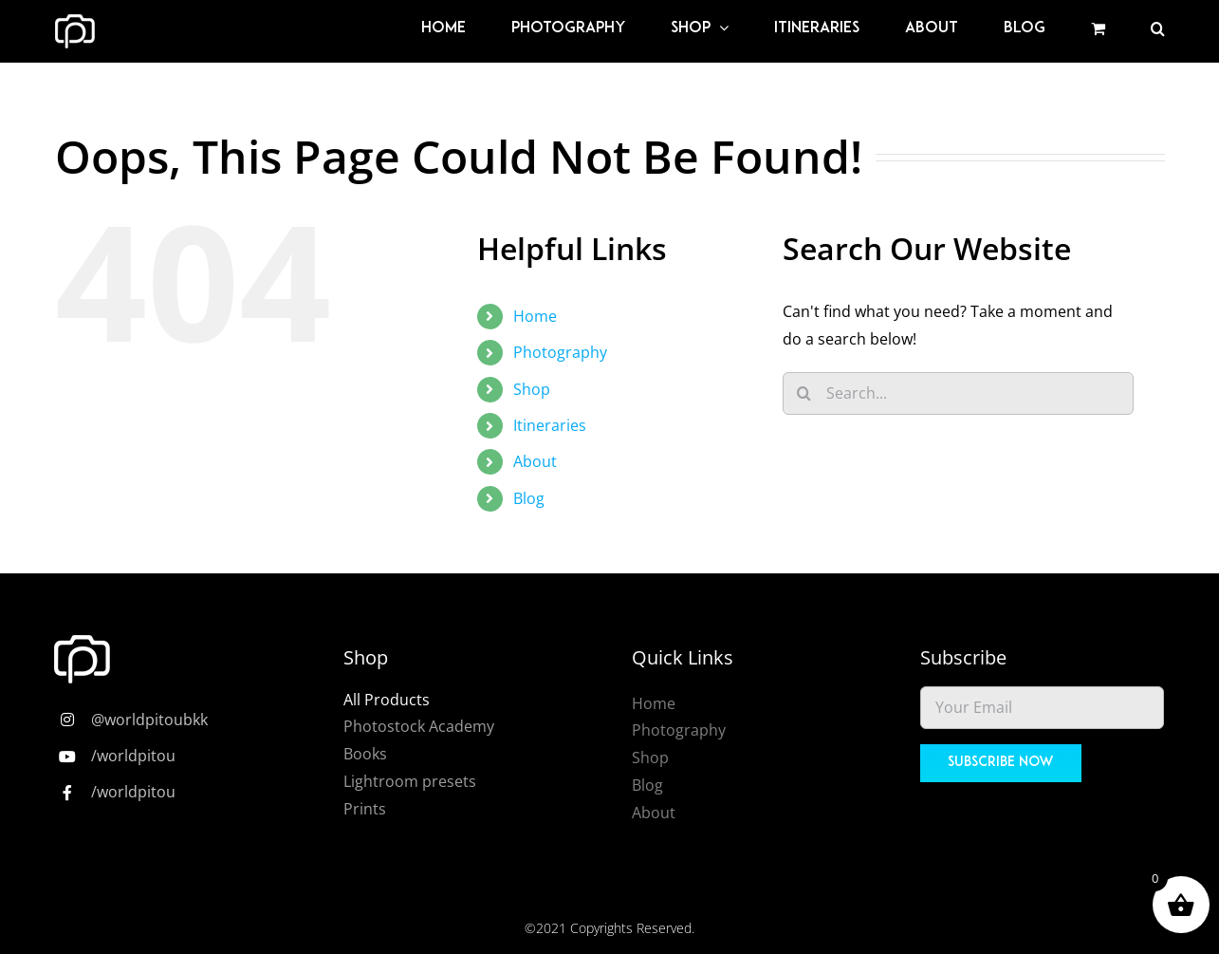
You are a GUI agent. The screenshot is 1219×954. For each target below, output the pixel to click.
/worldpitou (133, 755)
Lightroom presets (409, 781)
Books (365, 753)
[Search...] (958, 393)
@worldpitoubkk (149, 719)
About (535, 461)
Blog (529, 498)
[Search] (804, 393)
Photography (560, 352)
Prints (364, 808)
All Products (386, 699)
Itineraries (549, 425)
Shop (531, 389)
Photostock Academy (418, 726)
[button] (1158, 28)
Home (535, 316)
